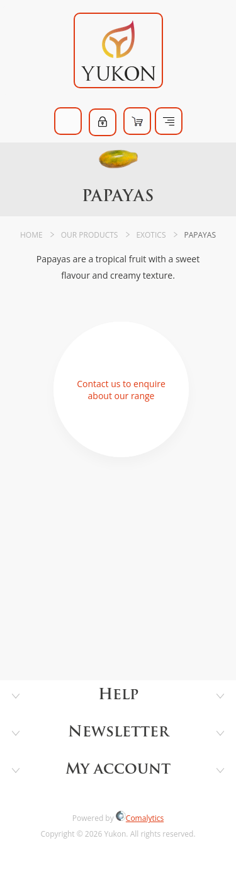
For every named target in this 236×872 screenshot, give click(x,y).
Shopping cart (137, 121)
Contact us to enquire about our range (121, 390)
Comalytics (140, 818)
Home (31, 235)
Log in (102, 122)
